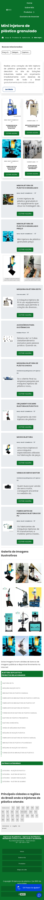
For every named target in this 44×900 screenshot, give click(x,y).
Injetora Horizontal (10, 723)
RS (3, 812)
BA (12, 812)
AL (8, 816)
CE (17, 812)
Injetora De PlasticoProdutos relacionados (13, 673)
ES (23, 808)
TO (22, 820)
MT (22, 816)
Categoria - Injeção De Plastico (13, 771)
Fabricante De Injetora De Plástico (16, 708)
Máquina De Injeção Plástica (16, 52)
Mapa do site (22, 870)
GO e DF (24, 812)
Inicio (22, 851)
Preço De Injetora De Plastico (6, 52)
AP (12, 816)
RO (8, 820)
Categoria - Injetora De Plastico (14, 774)
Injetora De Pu (8, 683)
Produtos (30, 12)
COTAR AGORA (11, 133)
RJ (13, 808)
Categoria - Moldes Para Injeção (14, 778)
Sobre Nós (29, 7)
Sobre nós (22, 857)
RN (3, 820)
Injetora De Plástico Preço (27, 52)
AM (31, 812)
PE (7, 812)
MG (18, 808)
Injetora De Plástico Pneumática (15, 718)
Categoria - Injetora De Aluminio (14, 781)
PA (36, 812)
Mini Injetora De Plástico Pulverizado (17, 743)
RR (13, 820)
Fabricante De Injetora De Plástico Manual (19, 738)
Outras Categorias (11, 763)
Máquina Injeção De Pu (11, 688)
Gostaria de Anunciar (29, 16)
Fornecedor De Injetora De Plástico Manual (19, 713)
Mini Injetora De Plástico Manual (15, 693)
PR (32, 808)
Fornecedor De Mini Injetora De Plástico (18, 753)
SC (37, 808)
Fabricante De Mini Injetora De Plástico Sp (18, 703)
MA (17, 816)
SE (17, 820)
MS (27, 816)
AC (3, 816)
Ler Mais (9, 89)
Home (29, 3)
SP (28, 808)
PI (36, 816)
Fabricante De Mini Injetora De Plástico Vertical (21, 698)
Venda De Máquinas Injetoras (14, 728)
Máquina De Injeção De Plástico (14, 748)
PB (32, 816)
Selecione (5, 808)
